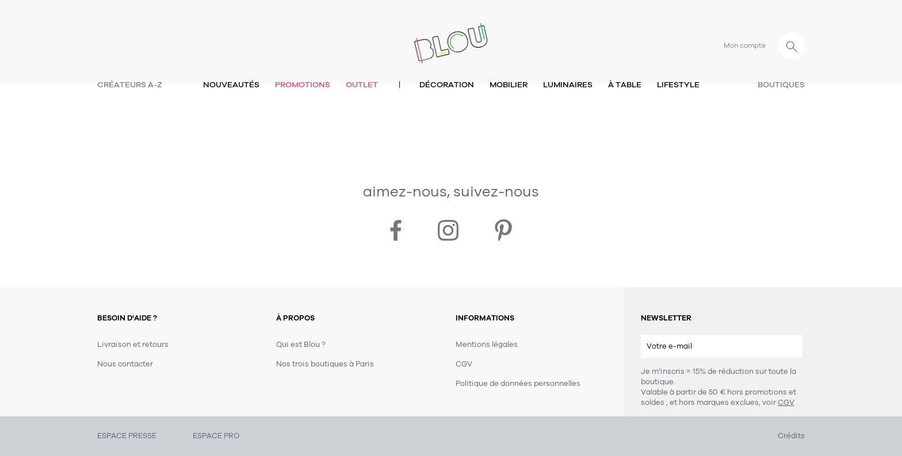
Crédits (791, 436)
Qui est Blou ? (301, 344)
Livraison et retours (133, 344)
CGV (786, 402)
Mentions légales (487, 344)
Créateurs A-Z (129, 84)
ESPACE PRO (216, 436)
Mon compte (745, 45)
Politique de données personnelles (518, 383)
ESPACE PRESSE (126, 436)
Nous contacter (125, 364)
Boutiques (781, 84)
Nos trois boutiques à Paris (325, 364)
